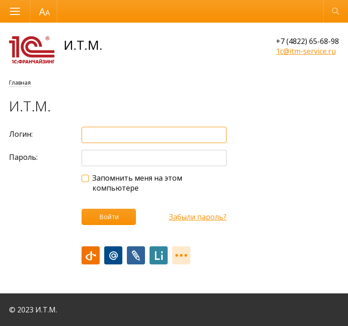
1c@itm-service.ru (306, 51)
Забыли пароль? (198, 217)
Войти (109, 216)
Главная (20, 82)
